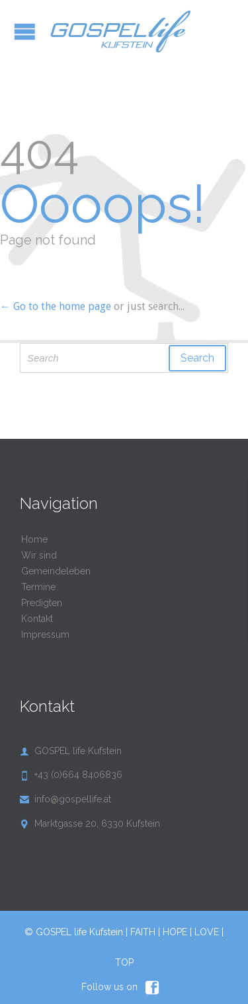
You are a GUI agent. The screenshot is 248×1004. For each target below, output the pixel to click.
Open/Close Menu (25, 31)
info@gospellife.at (65, 799)
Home (34, 539)
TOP (124, 962)
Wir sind (39, 555)
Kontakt (37, 618)
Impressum (45, 634)
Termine (38, 587)
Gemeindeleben (56, 571)
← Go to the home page (55, 306)
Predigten (41, 603)
